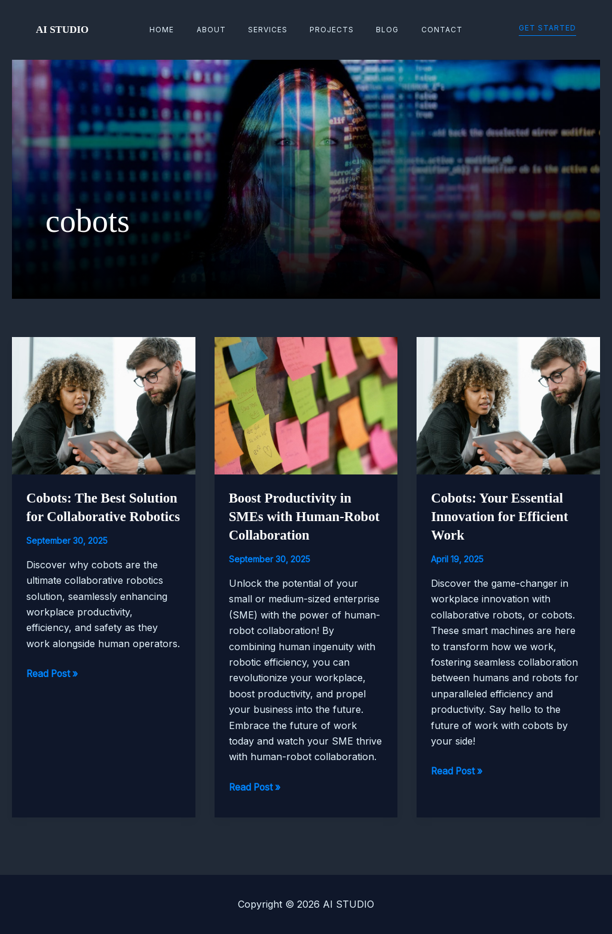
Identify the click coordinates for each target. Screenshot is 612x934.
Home (182, 29)
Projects (328, 29)
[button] (547, 30)
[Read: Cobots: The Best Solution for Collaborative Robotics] (103, 405)
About (223, 29)
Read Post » (53, 692)
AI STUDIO (62, 29)
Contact (422, 29)
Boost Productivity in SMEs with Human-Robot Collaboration (294, 516)
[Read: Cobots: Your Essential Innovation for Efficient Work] (508, 405)
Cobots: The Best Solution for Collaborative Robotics (96, 516)
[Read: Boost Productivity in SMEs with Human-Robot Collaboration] (306, 405)
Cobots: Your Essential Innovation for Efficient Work (503, 516)
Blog (376, 29)
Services (272, 29)
